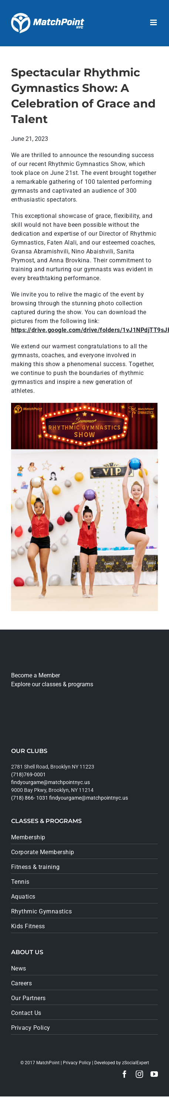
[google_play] (36, 723)
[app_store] (33, 701)
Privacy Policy (77, 1062)
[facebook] (124, 1074)
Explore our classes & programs (52, 684)
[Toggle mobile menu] (154, 22)
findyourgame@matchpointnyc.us (50, 782)
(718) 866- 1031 (29, 798)
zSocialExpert (135, 1062)
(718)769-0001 (28, 774)
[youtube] (154, 1074)
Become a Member (35, 675)
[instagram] (139, 1074)
